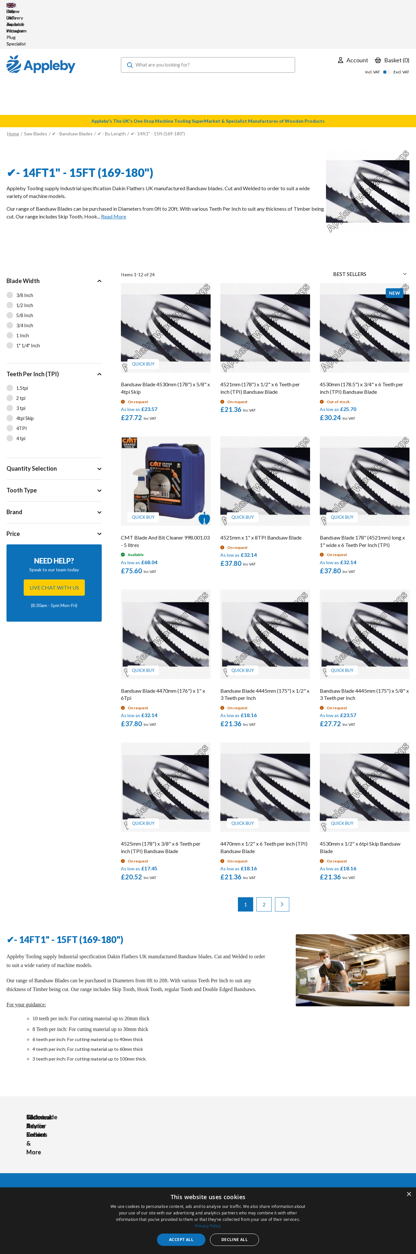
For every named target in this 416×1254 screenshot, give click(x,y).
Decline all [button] (234, 1239)
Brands (124, 1170)
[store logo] (40, 26)
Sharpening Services (199, 1170)
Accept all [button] (181, 1239)
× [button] (408, 1194)
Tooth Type (21, 451)
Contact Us (190, 1179)
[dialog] (208, 1220)
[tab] (54, 277)
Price (13, 494)
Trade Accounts (195, 1152)
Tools (122, 1144)
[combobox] (208, 26)
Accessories (129, 1152)
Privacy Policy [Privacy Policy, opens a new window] (208, 1225)
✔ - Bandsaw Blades (72, 94)
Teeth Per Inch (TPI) (32, 335)
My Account (191, 1144)
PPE (121, 1161)
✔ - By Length (112, 94)
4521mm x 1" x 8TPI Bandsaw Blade (261, 498)
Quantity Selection (31, 429)
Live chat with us (54, 548)
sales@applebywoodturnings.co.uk (43, 1160)
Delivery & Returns (198, 1161)
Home (13, 94)
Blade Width (23, 241)
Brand (14, 473)
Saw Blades (35, 94)
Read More (113, 177)
